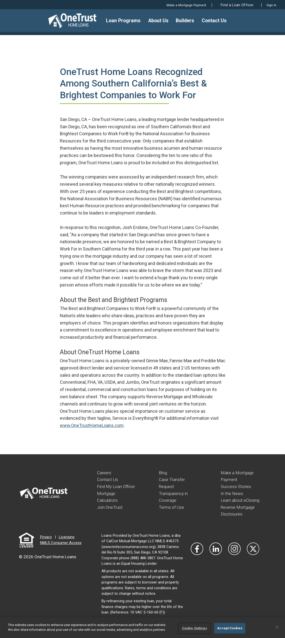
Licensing (66, 542)
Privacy (46, 542)
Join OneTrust (110, 513)
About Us (160, 21)
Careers (104, 472)
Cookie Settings (194, 628)
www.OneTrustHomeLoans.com (92, 425)
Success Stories (237, 486)
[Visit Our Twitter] (253, 554)
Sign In (269, 5)
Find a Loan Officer (229, 5)
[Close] (277, 627)
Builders (186, 21)
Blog (163, 472)
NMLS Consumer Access (61, 548)
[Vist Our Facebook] (197, 554)
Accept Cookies (229, 628)
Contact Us (214, 21)
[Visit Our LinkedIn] (215, 554)
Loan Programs (126, 21)
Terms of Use (172, 506)
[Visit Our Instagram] (234, 554)
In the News (232, 493)
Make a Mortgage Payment (173, 5)
